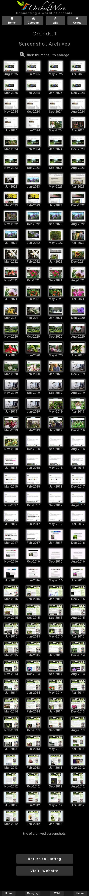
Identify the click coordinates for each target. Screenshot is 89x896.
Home (8, 893)
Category (33, 893)
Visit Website (44, 871)
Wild (57, 893)
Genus (80, 893)
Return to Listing (44, 859)
